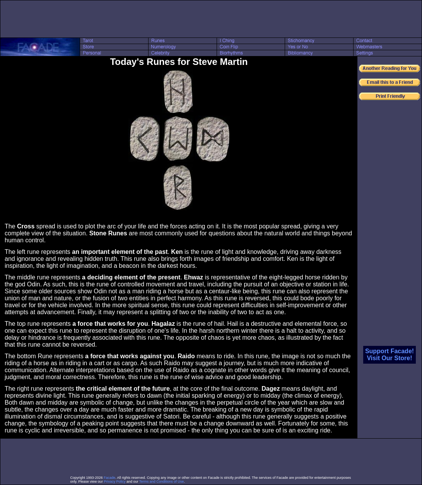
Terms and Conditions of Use (161, 481)
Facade (109, 478)
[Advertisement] (211, 19)
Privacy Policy (114, 481)
